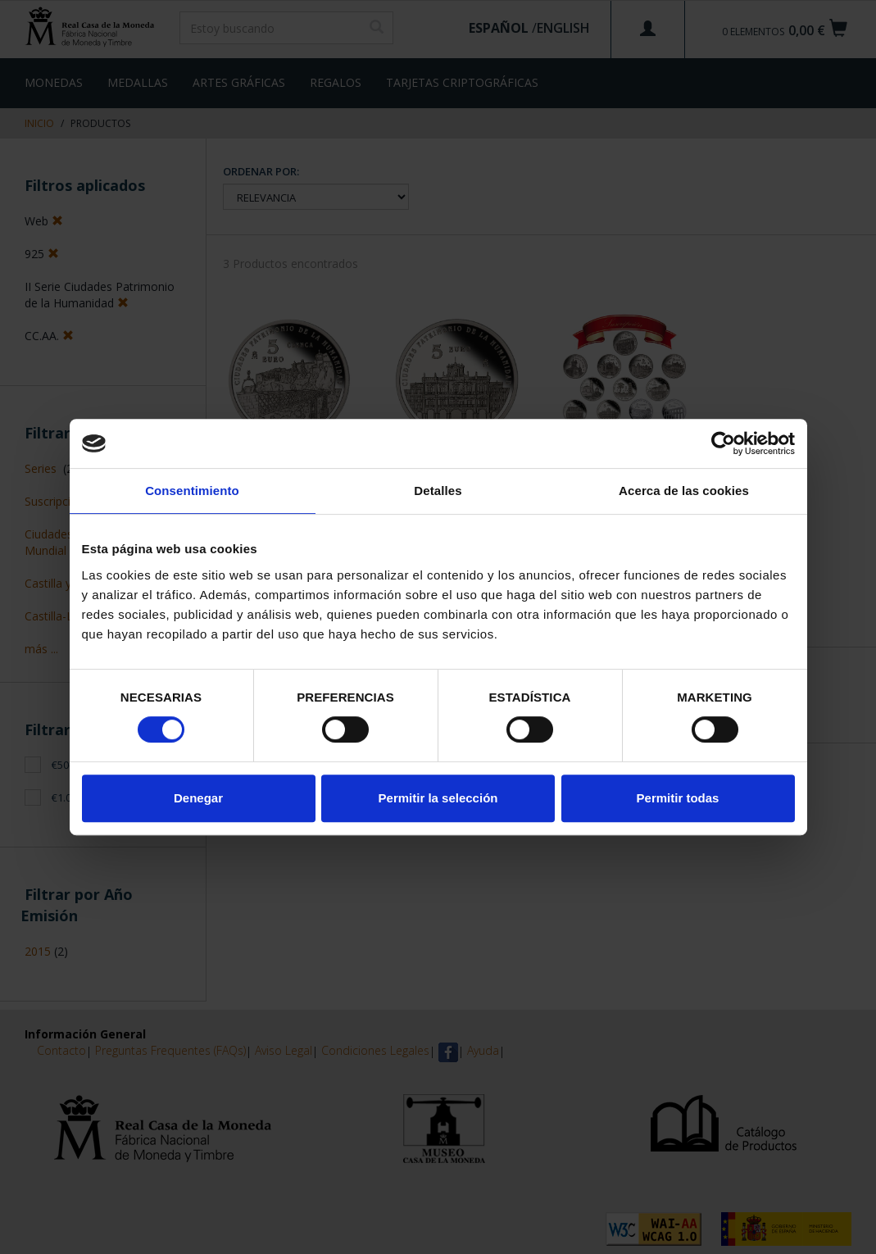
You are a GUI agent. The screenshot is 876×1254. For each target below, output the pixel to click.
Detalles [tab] (437, 491)
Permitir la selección (438, 798)
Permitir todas (678, 798)
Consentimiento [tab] (192, 491)
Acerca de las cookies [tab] (684, 491)
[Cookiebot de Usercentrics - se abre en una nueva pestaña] (723, 443)
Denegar (198, 798)
